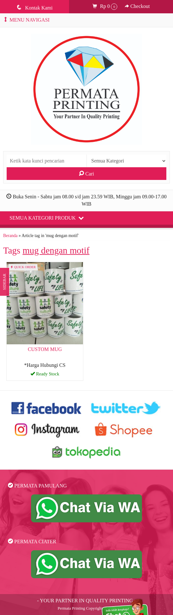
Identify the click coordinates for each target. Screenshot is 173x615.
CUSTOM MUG (45, 349)
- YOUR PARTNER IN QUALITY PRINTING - (86, 600)
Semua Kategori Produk (47, 218)
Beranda (10, 235)
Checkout (137, 6)
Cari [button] (86, 173)
